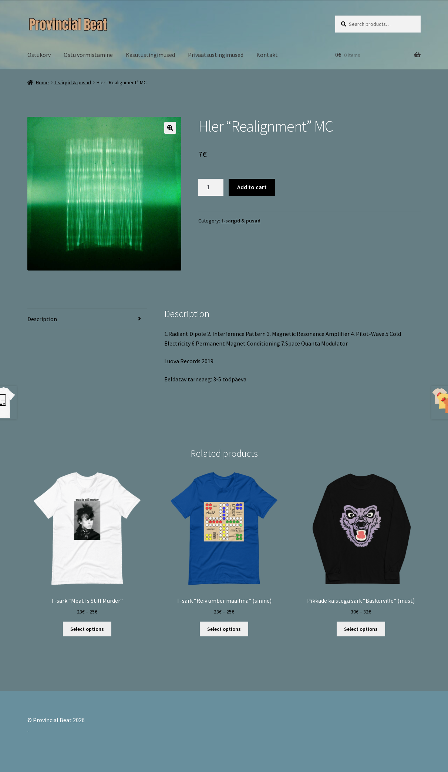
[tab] (87, 319)
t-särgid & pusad (72, 82)
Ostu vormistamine (88, 54)
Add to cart (252, 187)
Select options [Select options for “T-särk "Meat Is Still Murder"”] (87, 629)
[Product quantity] (210, 187)
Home (42, 82)
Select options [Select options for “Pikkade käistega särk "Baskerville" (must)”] (361, 629)
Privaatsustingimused (215, 54)
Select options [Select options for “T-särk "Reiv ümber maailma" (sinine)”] (224, 629)
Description (42, 319)
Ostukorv (39, 54)
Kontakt (267, 54)
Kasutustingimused (150, 54)
